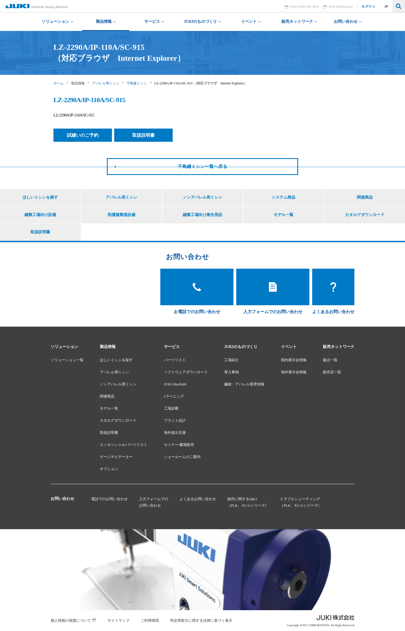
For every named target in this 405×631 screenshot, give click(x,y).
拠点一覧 (330, 360)
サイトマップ (118, 620)
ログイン (369, 6)
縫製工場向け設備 (40, 215)
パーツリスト (175, 360)
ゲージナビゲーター (116, 457)
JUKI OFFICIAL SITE (305, 6)
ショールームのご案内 (182, 457)
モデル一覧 (283, 215)
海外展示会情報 (294, 372)
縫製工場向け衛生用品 (202, 215)
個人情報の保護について (71, 620)
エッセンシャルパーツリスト (123, 445)
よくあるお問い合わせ (197, 499)
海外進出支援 (175, 432)
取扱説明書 (143, 135)
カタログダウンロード (364, 215)
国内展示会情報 (294, 360)
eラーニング (174, 396)
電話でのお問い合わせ (109, 499)
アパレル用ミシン (105, 83)
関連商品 (365, 197)
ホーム (58, 83)
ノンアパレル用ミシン (202, 197)
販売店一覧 (332, 372)
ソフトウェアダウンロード (186, 372)
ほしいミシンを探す (40, 197)
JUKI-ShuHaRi (175, 384)
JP (386, 6)
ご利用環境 (150, 620)
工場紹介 (231, 360)
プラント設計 (175, 420)
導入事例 (231, 372)
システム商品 (283, 197)
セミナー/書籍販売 (179, 445)
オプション (109, 469)
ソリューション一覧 (67, 360)
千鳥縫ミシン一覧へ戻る (202, 166)
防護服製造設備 (121, 215)
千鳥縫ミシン (137, 83)
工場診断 (171, 408)
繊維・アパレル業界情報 (244, 384)
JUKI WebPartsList (341, 6)
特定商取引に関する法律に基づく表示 (201, 620)
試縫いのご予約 (82, 135)
